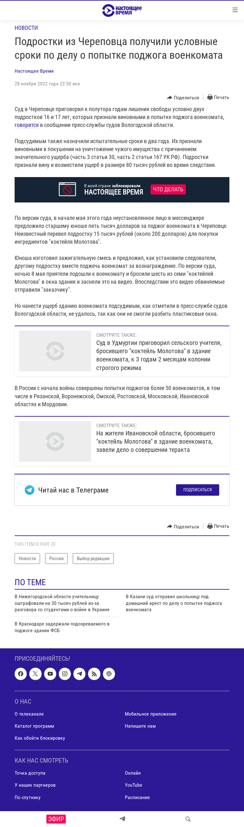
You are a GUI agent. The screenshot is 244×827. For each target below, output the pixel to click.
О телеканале (29, 714)
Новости (26, 27)
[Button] (183, 97)
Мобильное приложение (151, 714)
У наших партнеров (35, 785)
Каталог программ (34, 726)
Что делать (168, 189)
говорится (27, 125)
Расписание (137, 797)
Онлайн (133, 773)
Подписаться (197, 489)
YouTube (133, 785)
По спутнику (28, 797)
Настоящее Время (34, 71)
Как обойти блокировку (40, 738)
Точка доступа (30, 773)
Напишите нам (140, 726)
